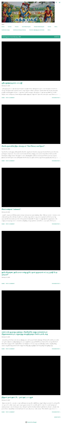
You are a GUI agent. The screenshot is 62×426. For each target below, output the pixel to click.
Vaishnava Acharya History (19, 30)
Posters (16, 26)
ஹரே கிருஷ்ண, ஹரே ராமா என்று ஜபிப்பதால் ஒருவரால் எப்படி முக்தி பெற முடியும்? (29, 273)
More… (56, 26)
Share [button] (3, 97)
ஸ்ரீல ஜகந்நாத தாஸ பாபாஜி (12, 83)
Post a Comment (10, 97)
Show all (57, 37)
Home (3, 26)
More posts (57, 417)
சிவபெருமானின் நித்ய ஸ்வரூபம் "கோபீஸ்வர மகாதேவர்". (23, 146)
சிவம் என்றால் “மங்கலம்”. (11, 209)
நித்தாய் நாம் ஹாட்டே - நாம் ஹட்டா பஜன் (17, 397)
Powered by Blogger (31, 422)
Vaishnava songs (6, 30)
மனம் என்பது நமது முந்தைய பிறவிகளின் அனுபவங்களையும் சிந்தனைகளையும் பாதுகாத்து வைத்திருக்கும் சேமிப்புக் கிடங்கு (25, 333)
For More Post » (56, 97)
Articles (9, 26)
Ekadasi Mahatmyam (39, 26)
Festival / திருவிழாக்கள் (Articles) (36, 30)
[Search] (56, 2)
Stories (49, 26)
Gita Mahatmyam (26, 26)
